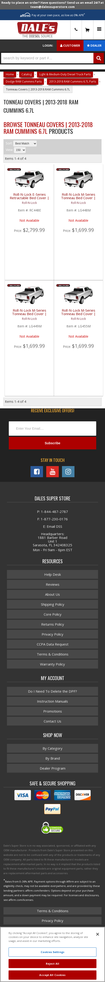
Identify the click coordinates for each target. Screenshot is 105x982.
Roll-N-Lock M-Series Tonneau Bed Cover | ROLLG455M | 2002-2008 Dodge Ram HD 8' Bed (78, 315)
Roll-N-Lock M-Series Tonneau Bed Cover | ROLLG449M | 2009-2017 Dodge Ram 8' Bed (29, 315)
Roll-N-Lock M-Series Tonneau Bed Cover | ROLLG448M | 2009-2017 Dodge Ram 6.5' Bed (78, 199)
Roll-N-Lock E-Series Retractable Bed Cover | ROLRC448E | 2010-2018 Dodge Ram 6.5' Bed (29, 199)
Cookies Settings (52, 952)
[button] (52, 58)
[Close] (98, 934)
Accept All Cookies (52, 975)
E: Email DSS (52, 526)
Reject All (52, 963)
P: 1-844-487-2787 (52, 511)
